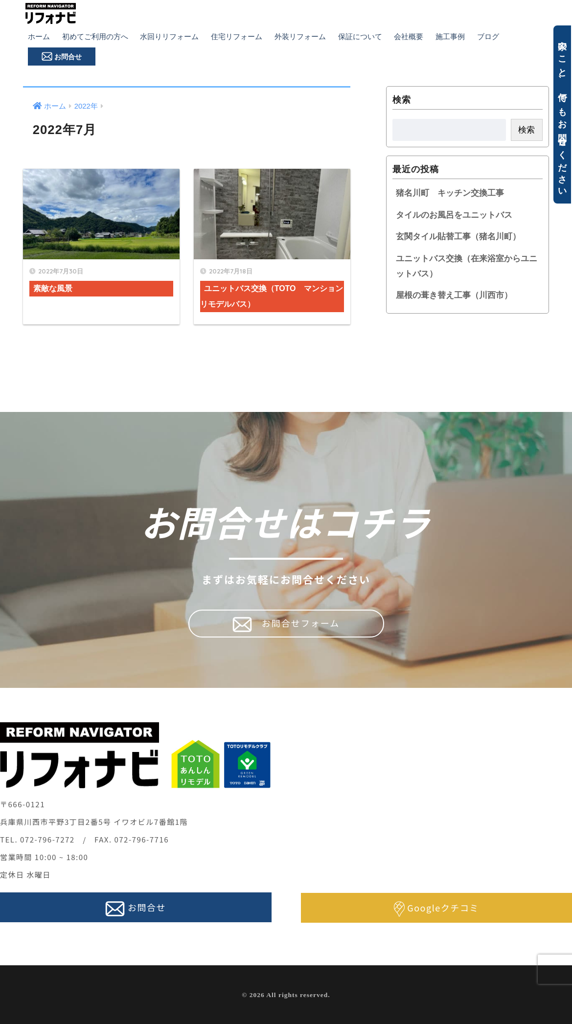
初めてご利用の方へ (95, 36)
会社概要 (408, 36)
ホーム (39, 36)
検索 (401, 99)
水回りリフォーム (169, 36)
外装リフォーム (300, 36)
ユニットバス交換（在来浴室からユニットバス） (466, 266)
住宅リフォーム (236, 36)
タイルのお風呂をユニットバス (454, 215)
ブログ (488, 36)
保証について (360, 36)
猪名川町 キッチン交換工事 (450, 193)
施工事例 (450, 36)
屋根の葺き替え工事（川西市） (454, 295)
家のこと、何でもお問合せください (562, 114)
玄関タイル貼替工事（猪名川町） (458, 236)
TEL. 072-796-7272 (37, 839)
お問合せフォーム (286, 624)
